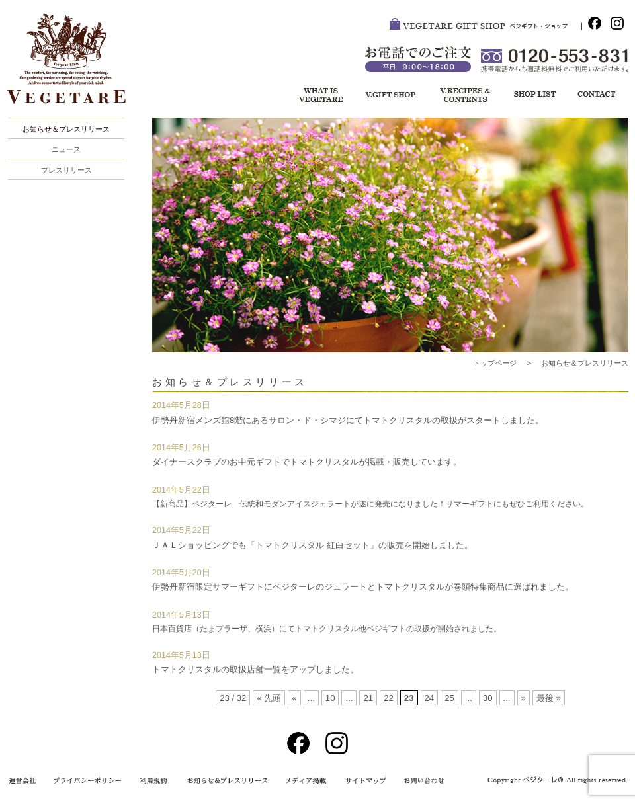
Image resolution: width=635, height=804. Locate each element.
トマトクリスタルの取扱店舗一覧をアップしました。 (255, 669)
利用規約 (156, 781)
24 (430, 698)
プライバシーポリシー (89, 781)
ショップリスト (529, 96)
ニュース (66, 149)
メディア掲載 (301, 781)
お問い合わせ (595, 96)
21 (368, 698)
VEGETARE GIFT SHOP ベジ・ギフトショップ (485, 26)
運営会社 (26, 781)
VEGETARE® (73, 65)
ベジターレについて (317, 96)
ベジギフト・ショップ (390, 96)
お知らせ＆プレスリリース (66, 129)
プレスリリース (66, 170)
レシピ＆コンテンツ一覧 (463, 96)
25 (449, 698)
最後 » (548, 698)
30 (488, 698)
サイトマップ (363, 781)
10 (330, 698)
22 (389, 698)
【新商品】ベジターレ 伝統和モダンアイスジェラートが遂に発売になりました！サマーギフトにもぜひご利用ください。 (370, 503)
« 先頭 (269, 698)
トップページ (495, 363)
